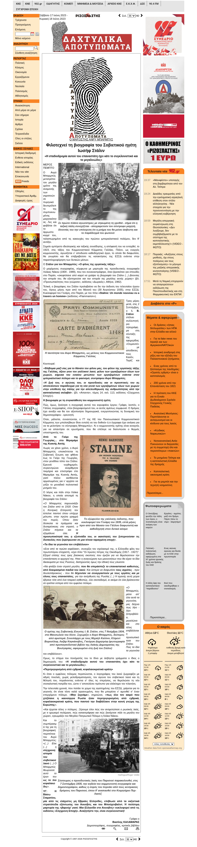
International (22, 167)
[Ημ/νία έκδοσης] (23, 34)
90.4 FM (154, 3)
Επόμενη (20, 29)
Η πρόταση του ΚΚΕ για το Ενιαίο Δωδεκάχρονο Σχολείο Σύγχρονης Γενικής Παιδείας (163, 400)
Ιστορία (19, 119)
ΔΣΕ (142, 3)
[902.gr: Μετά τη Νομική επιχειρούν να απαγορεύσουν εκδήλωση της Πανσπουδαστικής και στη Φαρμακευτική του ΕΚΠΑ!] (147, 281)
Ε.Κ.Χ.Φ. (131, 3)
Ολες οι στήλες (23, 138)
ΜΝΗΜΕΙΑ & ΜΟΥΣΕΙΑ (90, 3)
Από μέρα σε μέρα (25, 110)
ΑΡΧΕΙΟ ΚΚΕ (114, 3)
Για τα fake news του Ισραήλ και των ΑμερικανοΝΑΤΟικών (163, 342)
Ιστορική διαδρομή (25, 153)
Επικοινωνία (22, 176)
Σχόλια (19, 129)
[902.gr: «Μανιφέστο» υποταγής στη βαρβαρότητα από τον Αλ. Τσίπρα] (147, 180)
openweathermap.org (172, 748)
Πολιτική (20, 62)
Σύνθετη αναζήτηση (26, 52)
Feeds (22, 181)
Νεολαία (19, 86)
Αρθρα (19, 124)
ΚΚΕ (18, 3)
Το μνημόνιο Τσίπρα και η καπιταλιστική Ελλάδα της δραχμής (165, 461)
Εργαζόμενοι (22, 77)
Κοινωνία (20, 81)
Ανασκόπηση (22, 105)
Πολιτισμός (21, 91)
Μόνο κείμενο (23, 38)
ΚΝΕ (27, 3)
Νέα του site (22, 171)
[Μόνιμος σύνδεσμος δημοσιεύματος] (105, 828)
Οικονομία (21, 72)
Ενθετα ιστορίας (24, 157)
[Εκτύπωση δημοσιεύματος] (135, 828)
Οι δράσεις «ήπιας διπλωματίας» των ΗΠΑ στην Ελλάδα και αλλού (163, 328)
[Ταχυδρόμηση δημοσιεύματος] (126, 828)
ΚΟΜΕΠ (68, 3)
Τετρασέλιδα (22, 133)
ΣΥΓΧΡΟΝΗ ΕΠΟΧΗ (27, 9)
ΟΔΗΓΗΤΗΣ (53, 3)
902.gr (38, 3)
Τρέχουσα (21, 20)
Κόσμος (19, 67)
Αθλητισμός (21, 95)
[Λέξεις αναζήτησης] (24, 49)
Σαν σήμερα (22, 115)
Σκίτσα (19, 143)
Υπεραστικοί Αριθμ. (26, 195)
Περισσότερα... (155, 493)
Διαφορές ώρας (24, 200)
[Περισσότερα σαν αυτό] (114, 828)
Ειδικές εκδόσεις (24, 162)
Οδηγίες (19, 191)
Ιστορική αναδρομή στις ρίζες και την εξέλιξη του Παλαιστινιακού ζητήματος (165, 355)
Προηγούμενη (23, 24)
